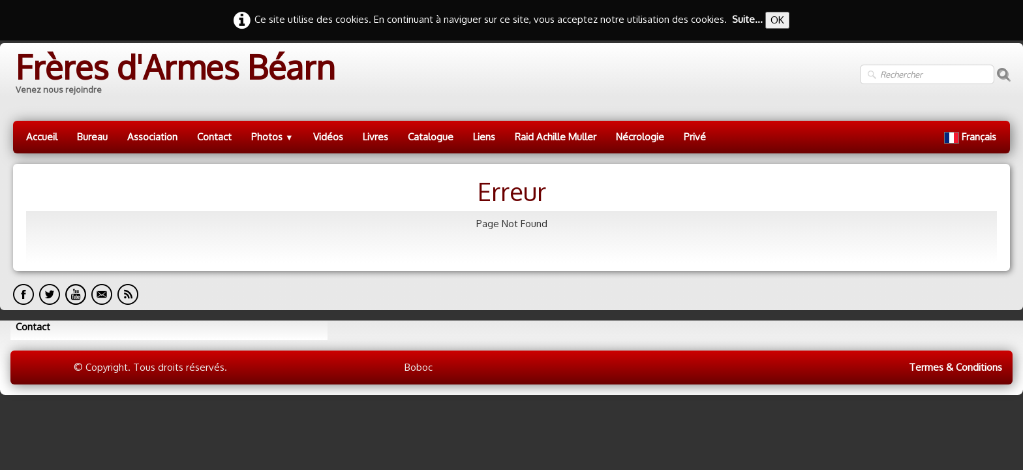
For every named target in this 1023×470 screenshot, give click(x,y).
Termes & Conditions (955, 367)
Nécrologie (640, 137)
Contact (214, 137)
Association (152, 137)
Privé (695, 137)
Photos (272, 137)
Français (971, 137)
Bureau (92, 137)
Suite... (747, 19)
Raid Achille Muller (555, 137)
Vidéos (328, 137)
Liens (484, 137)
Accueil (41, 137)
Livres (375, 137)
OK (777, 20)
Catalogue (430, 137)
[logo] (174, 75)
